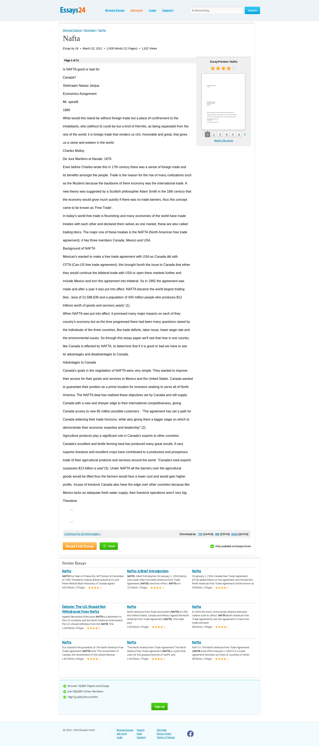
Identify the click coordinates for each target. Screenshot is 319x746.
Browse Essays (115, 10)
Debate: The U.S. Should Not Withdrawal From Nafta (84, 609)
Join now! (137, 10)
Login (152, 10)
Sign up (159, 706)
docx (234, 533)
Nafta (66, 571)
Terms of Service (166, 737)
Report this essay (223, 140)
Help (139, 733)
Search (140, 730)
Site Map (161, 730)
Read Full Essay (80, 546)
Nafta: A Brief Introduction (147, 571)
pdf (217, 533)
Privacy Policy (164, 733)
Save (109, 546)
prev (202, 134)
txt (200, 533)
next (245, 134)
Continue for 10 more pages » (82, 534)
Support (167, 10)
